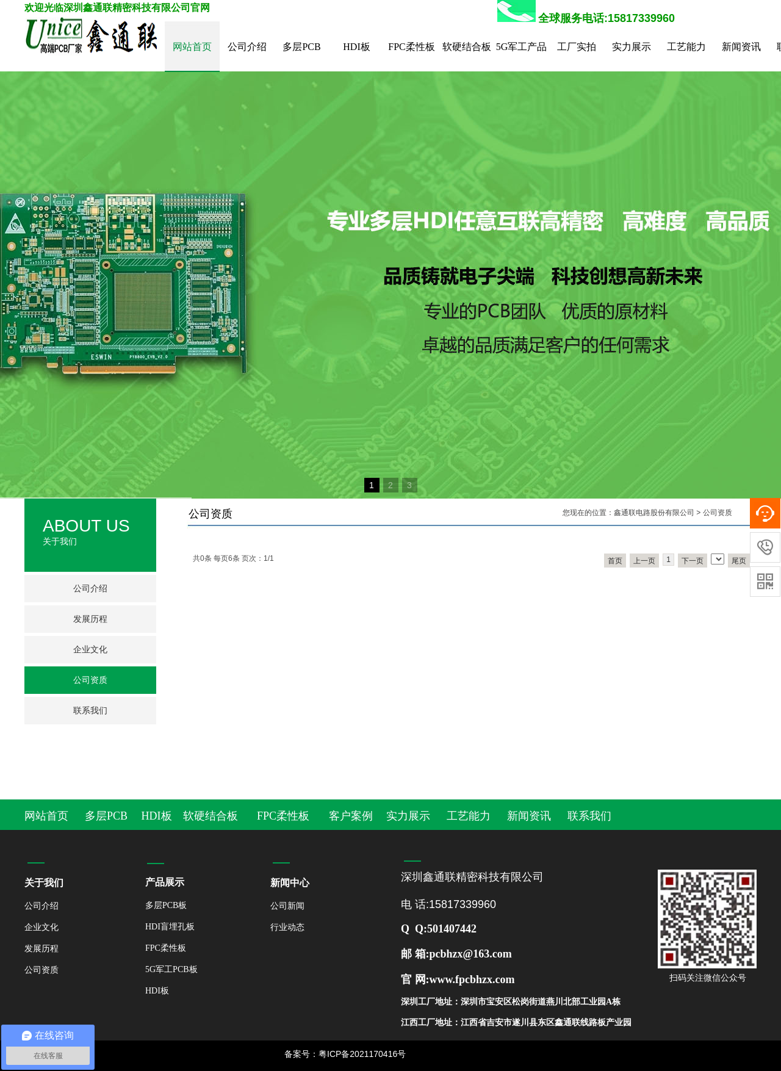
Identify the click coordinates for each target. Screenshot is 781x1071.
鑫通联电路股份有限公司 (654, 512)
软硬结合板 (466, 46)
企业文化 (90, 649)
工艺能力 (686, 46)
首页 (615, 561)
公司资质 (90, 680)
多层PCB (301, 46)
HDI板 (356, 46)
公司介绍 (247, 46)
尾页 (739, 561)
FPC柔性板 (411, 46)
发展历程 (90, 619)
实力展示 (631, 46)
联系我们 (90, 710)
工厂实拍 (576, 46)
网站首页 (192, 46)
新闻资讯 (741, 46)
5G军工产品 (521, 46)
